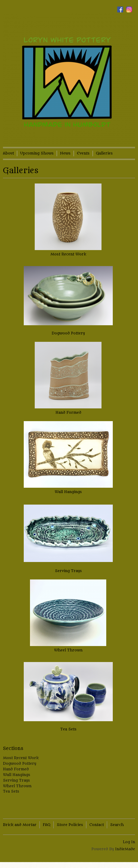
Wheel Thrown (68, 650)
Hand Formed (68, 412)
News (65, 153)
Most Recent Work (68, 254)
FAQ (46, 824)
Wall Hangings (68, 491)
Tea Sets (68, 729)
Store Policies (70, 824)
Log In (129, 842)
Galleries (104, 153)
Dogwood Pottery (68, 333)
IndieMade (125, 849)
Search (117, 824)
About (8, 153)
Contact (96, 824)
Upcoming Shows (37, 153)
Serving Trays (68, 571)
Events (83, 153)
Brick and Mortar (20, 824)
